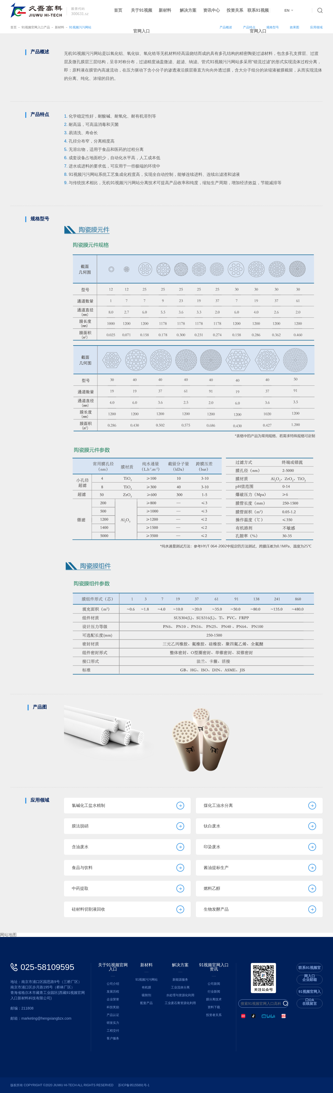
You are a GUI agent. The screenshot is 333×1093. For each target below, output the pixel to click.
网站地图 (8, 935)
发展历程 (113, 991)
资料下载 (214, 1007)
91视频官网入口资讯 (214, 967)
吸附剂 (146, 995)
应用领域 (316, 27)
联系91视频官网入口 (258, 20)
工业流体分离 (180, 987)
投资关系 (235, 10)
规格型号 (272, 27)
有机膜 (146, 987)
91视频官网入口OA (309, 992)
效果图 (294, 27)
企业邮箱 (309, 980)
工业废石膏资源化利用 (180, 1003)
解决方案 (188, 10)
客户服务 (113, 1038)
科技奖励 (113, 1007)
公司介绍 (113, 983)
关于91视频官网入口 (141, 20)
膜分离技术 (214, 999)
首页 (118, 10)
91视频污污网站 (80, 27)
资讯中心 (211, 10)
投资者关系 (214, 1015)
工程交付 (113, 1030)
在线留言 (309, 1003)
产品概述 (226, 27)
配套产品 (146, 1003)
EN (288, 10)
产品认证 (113, 1015)
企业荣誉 (113, 999)
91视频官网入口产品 (36, 27)
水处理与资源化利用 (180, 995)
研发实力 (113, 1022)
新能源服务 (180, 979)
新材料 (165, 10)
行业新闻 (214, 991)
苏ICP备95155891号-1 (133, 1085)
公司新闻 (214, 983)
